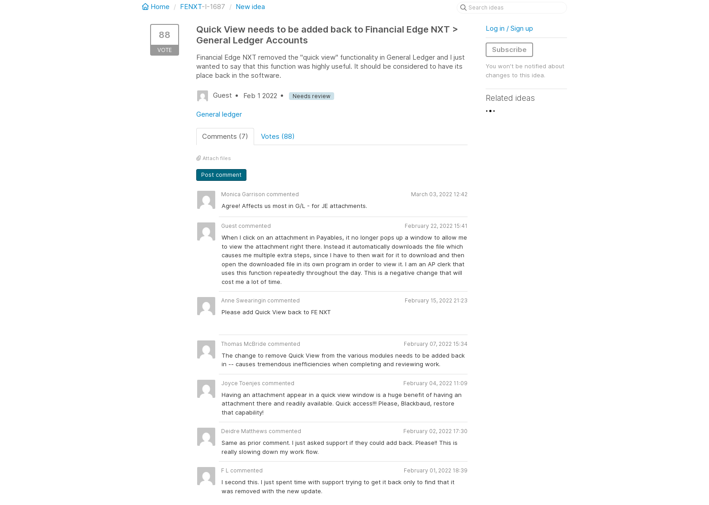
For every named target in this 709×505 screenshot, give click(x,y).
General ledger (219, 114)
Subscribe (509, 49)
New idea (250, 6)
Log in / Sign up (509, 28)
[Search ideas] (512, 8)
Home (156, 6)
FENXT (191, 6)
